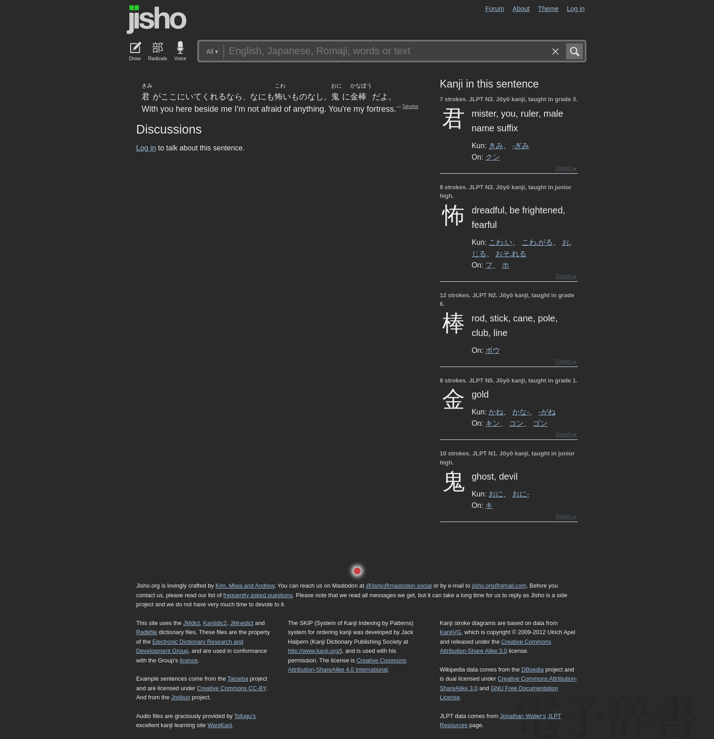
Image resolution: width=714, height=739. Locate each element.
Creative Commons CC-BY (231, 688)
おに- (520, 494)
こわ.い (500, 242)
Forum (495, 8)
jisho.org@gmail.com (499, 585)
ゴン (540, 423)
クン (492, 157)
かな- (520, 412)
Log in (576, 8)
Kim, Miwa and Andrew (244, 585)
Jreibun (180, 697)
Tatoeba (410, 106)
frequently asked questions (257, 595)
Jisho (157, 19)
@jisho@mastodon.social (399, 585)
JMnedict (241, 623)
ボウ (492, 350)
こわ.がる (537, 242)
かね (496, 412)
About (521, 8)
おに (496, 494)
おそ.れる (510, 253)
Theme (548, 8)
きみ (496, 145)
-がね (547, 412)
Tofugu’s (244, 716)
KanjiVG (450, 632)
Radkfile (146, 632)
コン (516, 423)
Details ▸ (566, 168)
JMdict (191, 623)
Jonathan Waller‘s (523, 716)
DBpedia (532, 669)
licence (189, 660)
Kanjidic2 (215, 623)
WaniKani (220, 725)
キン (492, 423)
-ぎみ (520, 145)
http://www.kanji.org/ (314, 650)
